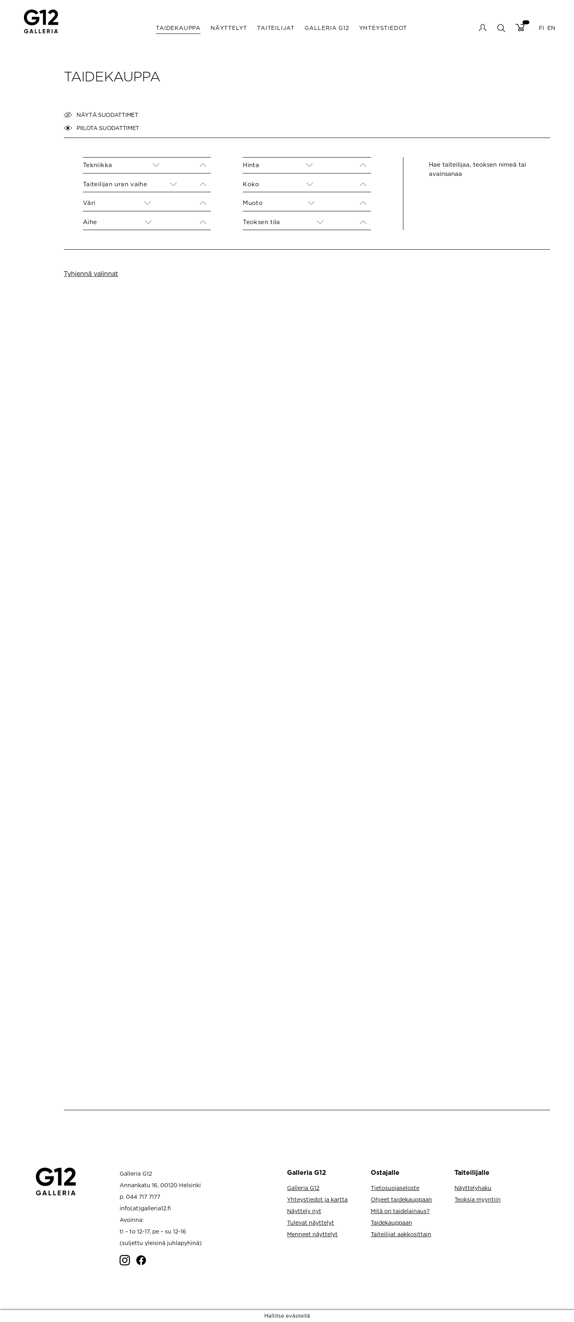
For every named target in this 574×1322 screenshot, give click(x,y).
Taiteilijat (276, 28)
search (500, 27)
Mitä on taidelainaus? (400, 1211)
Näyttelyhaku (472, 1188)
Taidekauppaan (391, 1222)
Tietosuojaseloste (395, 1188)
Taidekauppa (178, 28)
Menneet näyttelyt (312, 1234)
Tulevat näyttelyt (310, 1222)
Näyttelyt (228, 28)
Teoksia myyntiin (477, 1199)
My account (482, 27)
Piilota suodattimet (101, 128)
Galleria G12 (327, 28)
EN (551, 28)
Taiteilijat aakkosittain (401, 1234)
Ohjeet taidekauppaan (401, 1199)
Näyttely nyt (304, 1211)
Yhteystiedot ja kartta (317, 1199)
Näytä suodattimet (101, 115)
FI (541, 28)
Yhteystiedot (383, 28)
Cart (520, 28)
